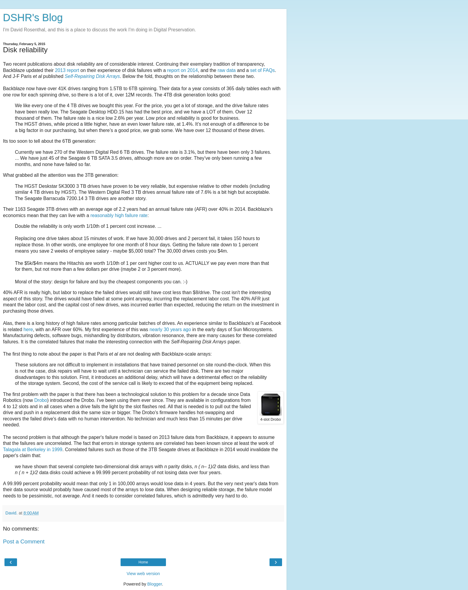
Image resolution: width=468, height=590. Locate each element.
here (28, 329)
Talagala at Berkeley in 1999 (32, 449)
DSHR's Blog (33, 17)
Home (143, 562)
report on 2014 (182, 70)
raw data (227, 70)
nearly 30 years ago (170, 329)
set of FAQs (262, 70)
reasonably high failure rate (118, 215)
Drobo (40, 400)
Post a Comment (23, 541)
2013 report (67, 70)
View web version (143, 573)
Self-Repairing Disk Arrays (92, 76)
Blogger (154, 584)
